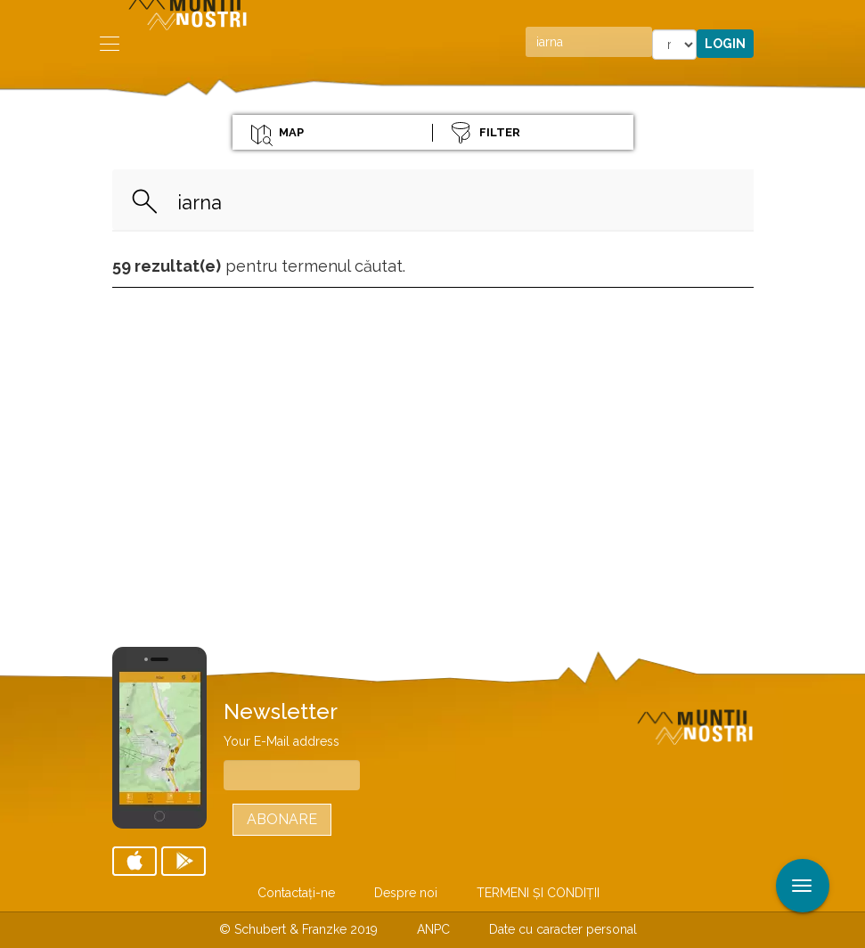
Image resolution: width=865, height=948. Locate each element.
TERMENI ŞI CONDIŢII (538, 893)
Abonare (282, 819)
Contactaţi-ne (296, 893)
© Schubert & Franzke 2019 (298, 929)
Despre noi (405, 893)
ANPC (433, 929)
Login (725, 44)
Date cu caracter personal (563, 929)
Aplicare (851, 16)
